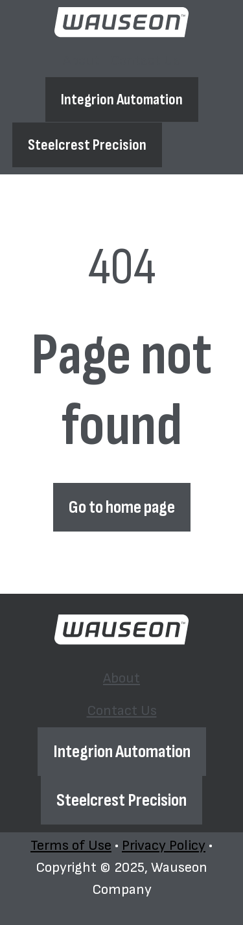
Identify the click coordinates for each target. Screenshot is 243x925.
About (81, 60)
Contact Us (145, 60)
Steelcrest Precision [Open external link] (87, 144)
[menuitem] (81, 61)
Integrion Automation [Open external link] (122, 99)
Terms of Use (70, 845)
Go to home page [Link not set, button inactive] (122, 507)
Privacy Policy (163, 845)
